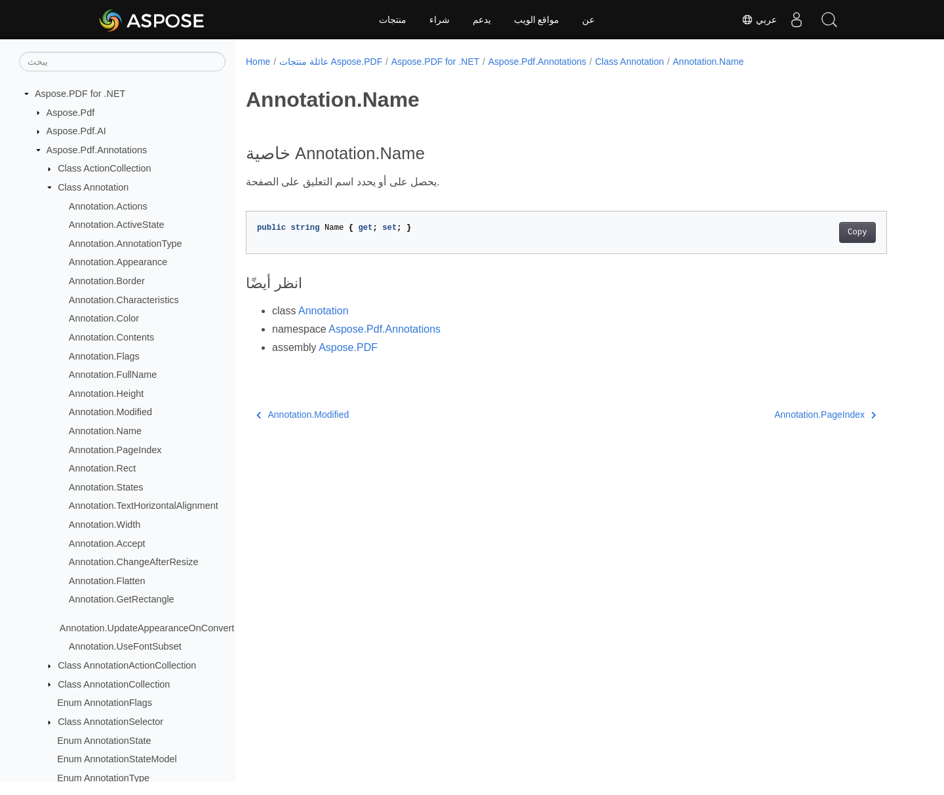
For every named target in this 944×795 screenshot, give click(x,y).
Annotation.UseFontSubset (125, 646)
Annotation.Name (105, 431)
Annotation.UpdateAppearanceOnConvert (147, 628)
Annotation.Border (107, 281)
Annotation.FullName (113, 374)
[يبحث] (122, 61)
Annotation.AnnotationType (125, 243)
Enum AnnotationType (103, 778)
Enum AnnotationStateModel (116, 759)
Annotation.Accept (107, 543)
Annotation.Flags (104, 356)
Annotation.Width (105, 524)
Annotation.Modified (110, 412)
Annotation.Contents (111, 337)
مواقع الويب (537, 19)
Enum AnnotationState (104, 740)
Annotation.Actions (108, 206)
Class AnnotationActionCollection (127, 665)
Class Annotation (93, 187)
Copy (857, 232)
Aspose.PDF (348, 347)
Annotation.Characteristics (124, 300)
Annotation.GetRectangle (121, 599)
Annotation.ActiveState (117, 224)
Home (258, 61)
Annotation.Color (104, 318)
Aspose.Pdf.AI (76, 131)
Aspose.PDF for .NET (80, 93)
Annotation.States (106, 487)
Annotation (323, 310)
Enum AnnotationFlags (104, 702)
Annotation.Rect (102, 468)
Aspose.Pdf (71, 112)
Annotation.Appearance (118, 262)
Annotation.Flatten (107, 581)
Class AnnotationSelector (110, 721)
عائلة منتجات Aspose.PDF (330, 61)
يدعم (482, 19)
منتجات (392, 19)
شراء (439, 19)
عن (588, 19)
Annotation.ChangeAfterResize (134, 562)
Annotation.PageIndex (115, 450)
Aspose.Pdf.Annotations (97, 150)
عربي (759, 20)
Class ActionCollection (104, 168)
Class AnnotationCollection (114, 684)
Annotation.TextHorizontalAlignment (143, 505)
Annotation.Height (106, 393)
